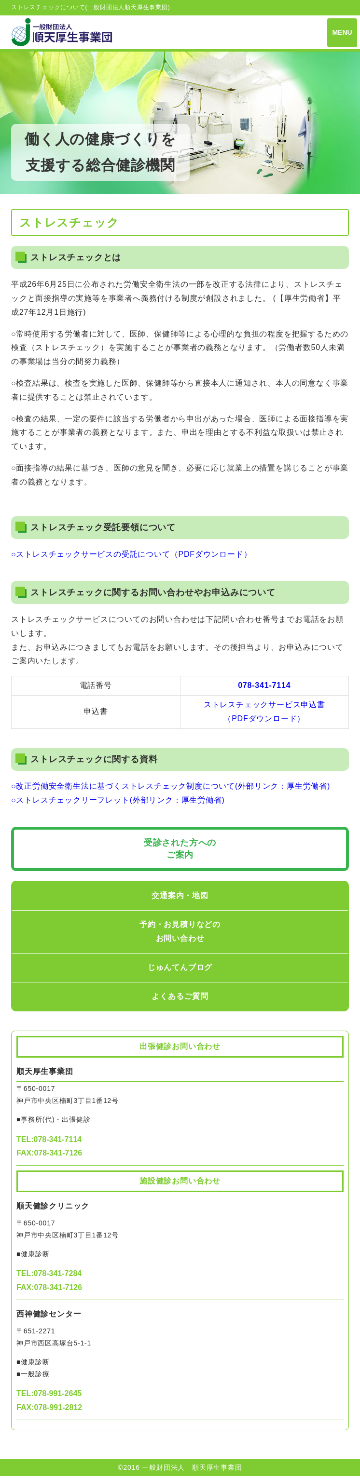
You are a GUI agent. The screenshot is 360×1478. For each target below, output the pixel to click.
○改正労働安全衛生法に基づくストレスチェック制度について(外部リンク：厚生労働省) (170, 788)
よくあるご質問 (180, 998)
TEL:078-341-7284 (49, 1275)
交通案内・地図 (180, 897)
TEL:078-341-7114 (49, 1141)
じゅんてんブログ (180, 969)
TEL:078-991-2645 (49, 1395)
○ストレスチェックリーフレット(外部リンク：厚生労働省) (118, 802)
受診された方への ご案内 (180, 850)
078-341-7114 (264, 687)
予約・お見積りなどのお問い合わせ (180, 933)
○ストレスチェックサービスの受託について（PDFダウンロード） (131, 556)
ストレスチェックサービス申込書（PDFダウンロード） (264, 713)
